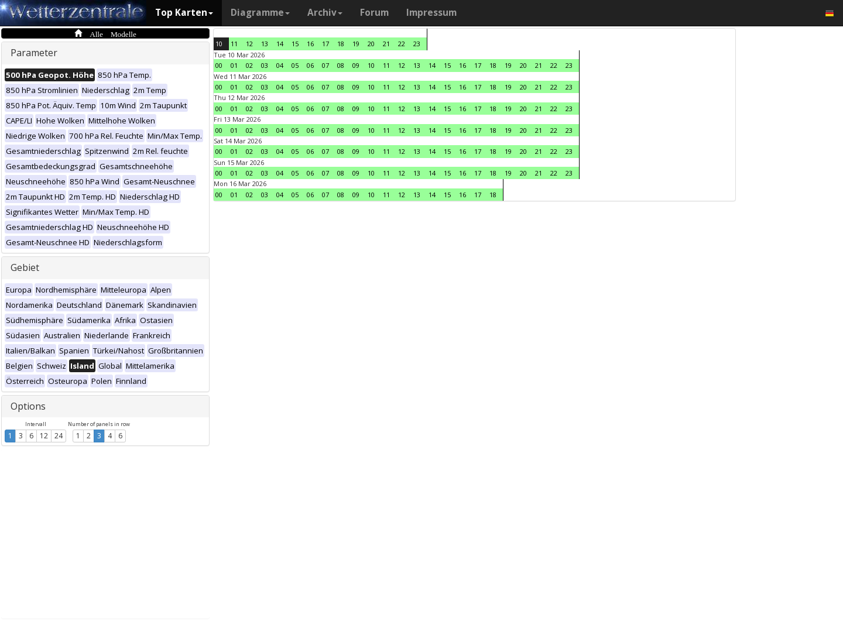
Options (28, 406)
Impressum (431, 12)
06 (310, 65)
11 (234, 43)
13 (264, 43)
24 (58, 436)
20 (371, 43)
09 (355, 65)
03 (264, 65)
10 (218, 43)
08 (340, 65)
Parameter (34, 52)
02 (249, 65)
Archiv (324, 12)
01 (234, 65)
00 (218, 65)
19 (355, 43)
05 (295, 65)
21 (386, 43)
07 (325, 65)
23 (416, 43)
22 (401, 43)
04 (279, 65)
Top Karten (184, 12)
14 (279, 43)
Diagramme (260, 12)
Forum (374, 12)
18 (340, 43)
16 (310, 43)
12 (44, 436)
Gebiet (25, 267)
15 (295, 43)
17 (325, 43)
